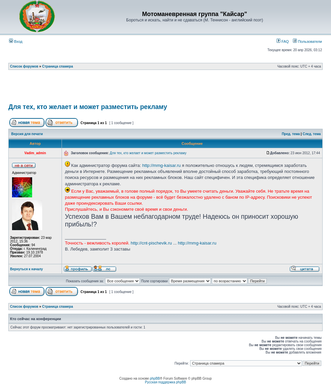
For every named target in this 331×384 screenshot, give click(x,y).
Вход (15, 41)
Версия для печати (27, 134)
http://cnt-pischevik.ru (151, 243)
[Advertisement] (165, 89)
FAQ (282, 41)
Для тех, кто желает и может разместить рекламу (87, 106)
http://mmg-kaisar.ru (161, 165)
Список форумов (24, 66)
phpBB (155, 378)
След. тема (312, 134)
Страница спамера (57, 66)
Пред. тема (291, 134)
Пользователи (307, 41)
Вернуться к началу (26, 269)
